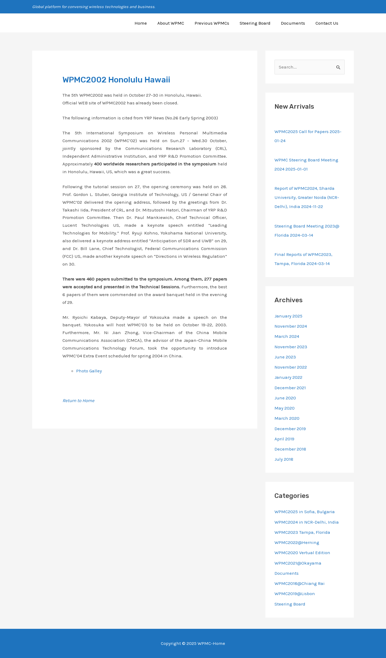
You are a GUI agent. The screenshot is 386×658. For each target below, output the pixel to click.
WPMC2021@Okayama (297, 563)
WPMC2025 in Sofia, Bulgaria (304, 511)
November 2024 (290, 326)
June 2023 (285, 357)
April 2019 (284, 438)
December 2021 (290, 387)
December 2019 (290, 428)
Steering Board (258, 23)
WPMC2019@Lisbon (294, 593)
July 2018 (283, 459)
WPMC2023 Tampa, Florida (302, 532)
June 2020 (285, 397)
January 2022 (288, 377)
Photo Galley (89, 370)
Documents (295, 23)
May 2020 (284, 408)
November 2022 (290, 367)
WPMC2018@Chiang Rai (299, 583)
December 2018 (290, 449)
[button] (351, 23)
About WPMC (177, 23)
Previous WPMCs (216, 23)
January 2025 (288, 316)
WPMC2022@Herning (296, 542)
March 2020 (286, 418)
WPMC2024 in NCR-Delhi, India (306, 522)
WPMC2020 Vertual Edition (302, 552)
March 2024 (286, 336)
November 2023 (290, 346)
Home (148, 23)
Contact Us (327, 23)
